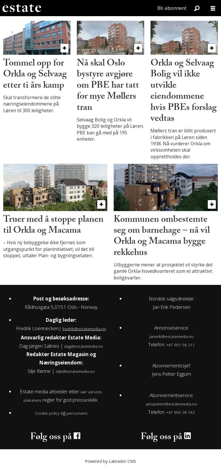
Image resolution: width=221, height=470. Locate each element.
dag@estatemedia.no (83, 346)
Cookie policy (47, 413)
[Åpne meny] (213, 8)
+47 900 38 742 (180, 412)
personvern (77, 413)
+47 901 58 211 (180, 344)
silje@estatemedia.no (75, 371)
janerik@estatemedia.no (171, 336)
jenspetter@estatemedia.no (171, 404)
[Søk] (197, 8)
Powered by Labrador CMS (110, 461)
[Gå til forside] (21, 8)
